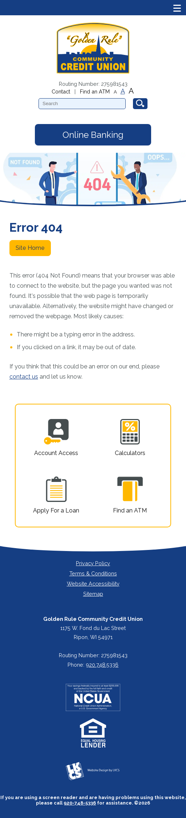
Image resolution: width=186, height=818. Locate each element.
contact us (23, 376)
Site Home (30, 247)
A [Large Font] (131, 91)
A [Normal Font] (123, 91)
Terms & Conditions (93, 573)
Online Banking (93, 134)
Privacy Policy (93, 563)
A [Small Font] (115, 91)
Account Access (56, 437)
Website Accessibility (93, 583)
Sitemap (93, 594)
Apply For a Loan (56, 495)
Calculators (130, 437)
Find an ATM (95, 91)
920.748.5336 (102, 665)
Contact (61, 91)
